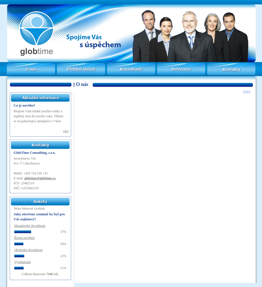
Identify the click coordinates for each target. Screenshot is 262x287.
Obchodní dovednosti (28, 250)
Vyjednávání (22, 262)
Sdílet (246, 91)
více (66, 131)
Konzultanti (130, 65)
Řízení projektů (24, 238)
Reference (180, 65)
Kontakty (231, 65)
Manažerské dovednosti (30, 226)
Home (31, 65)
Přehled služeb (80, 65)
